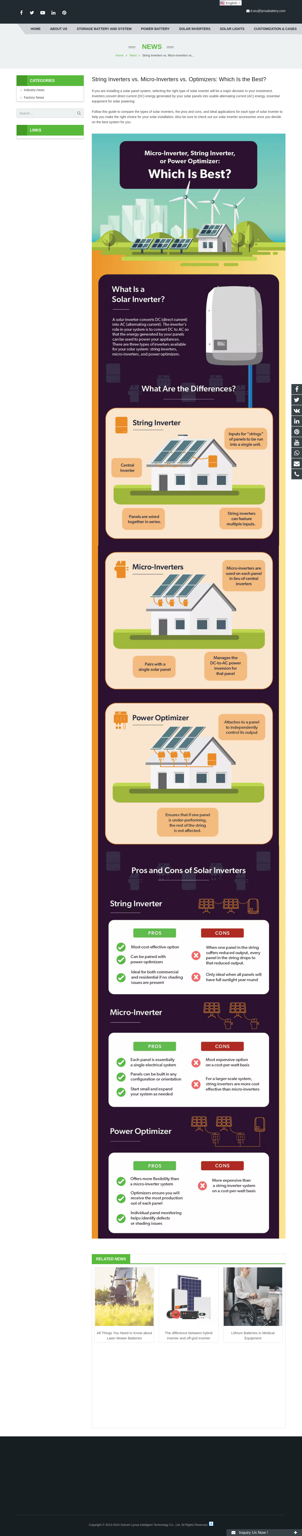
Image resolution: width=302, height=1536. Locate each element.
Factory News (34, 97)
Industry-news (34, 90)
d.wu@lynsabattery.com (267, 11)
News (151, 46)
